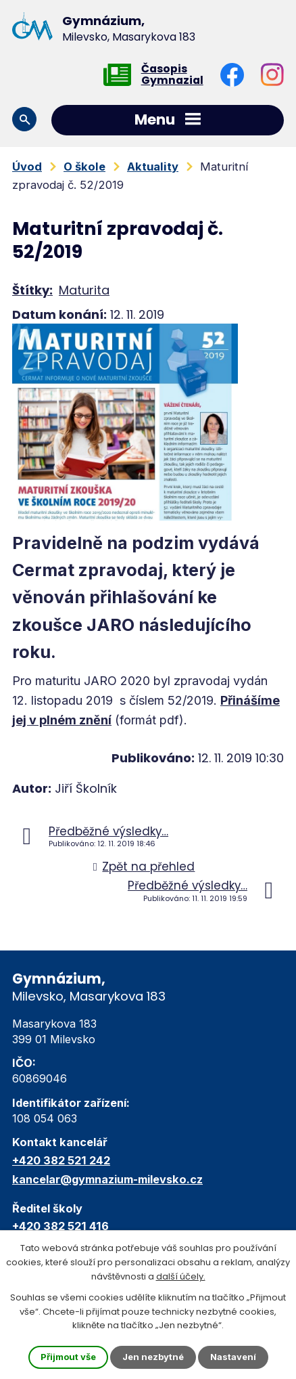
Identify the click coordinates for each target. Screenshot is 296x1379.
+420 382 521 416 (60, 1226)
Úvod (27, 166)
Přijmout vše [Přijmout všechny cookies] (68, 1356)
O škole (84, 166)
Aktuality (152, 166)
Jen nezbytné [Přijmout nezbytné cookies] (153, 1356)
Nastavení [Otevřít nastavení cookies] (233, 1356)
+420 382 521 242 (61, 1160)
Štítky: (32, 290)
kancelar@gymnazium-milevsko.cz (107, 1179)
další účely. (180, 1276)
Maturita (84, 290)
